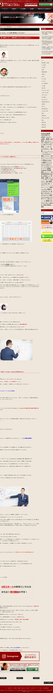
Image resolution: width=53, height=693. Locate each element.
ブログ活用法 (44, 97)
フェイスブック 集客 (45, 92)
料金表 (43, 113)
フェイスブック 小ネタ (45, 90)
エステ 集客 (44, 78)
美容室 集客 (44, 124)
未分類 (43, 69)
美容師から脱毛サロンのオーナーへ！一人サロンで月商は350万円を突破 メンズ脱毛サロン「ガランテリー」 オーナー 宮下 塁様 (47, 43)
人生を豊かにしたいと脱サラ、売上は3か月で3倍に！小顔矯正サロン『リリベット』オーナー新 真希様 (47, 47)
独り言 (43, 120)
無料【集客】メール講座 (45, 62)
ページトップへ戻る (48, 683)
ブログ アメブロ (44, 94)
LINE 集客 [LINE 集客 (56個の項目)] (45, 139)
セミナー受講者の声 (45, 83)
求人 (42, 60)
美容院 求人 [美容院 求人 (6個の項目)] (47, 179)
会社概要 (31, 9)
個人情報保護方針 (49, 0)
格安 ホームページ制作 (45, 117)
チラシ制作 (43, 67)
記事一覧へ (19, 678)
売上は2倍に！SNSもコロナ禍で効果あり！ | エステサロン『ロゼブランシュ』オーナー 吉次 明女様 (47, 52)
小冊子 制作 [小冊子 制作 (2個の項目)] (44, 168)
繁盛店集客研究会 (9, 26)
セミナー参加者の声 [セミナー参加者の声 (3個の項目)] (45, 152)
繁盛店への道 (13, 35)
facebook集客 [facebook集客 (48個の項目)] (45, 133)
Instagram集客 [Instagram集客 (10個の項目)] (44, 135)
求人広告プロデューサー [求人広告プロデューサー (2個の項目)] (47, 172)
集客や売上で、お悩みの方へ (44, 9)
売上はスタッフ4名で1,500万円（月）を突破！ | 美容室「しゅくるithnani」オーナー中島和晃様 (47, 32)
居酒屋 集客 (44, 115)
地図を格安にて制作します (46, 101)
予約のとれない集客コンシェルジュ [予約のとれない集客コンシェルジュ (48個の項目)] (46, 162)
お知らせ (44, 0)
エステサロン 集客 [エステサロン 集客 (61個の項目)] (46, 149)
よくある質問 (23, 9)
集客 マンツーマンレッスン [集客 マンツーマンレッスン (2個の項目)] (47, 185)
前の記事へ (3, 678)
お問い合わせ (33, 688)
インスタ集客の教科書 (26, 438)
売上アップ (43, 106)
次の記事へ (36, 678)
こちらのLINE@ (16, 647)
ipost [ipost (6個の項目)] (49, 135)
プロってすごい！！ (45, 99)
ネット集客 (43, 85)
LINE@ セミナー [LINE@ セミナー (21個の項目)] (46, 137)
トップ (5, 9)
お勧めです (43, 74)
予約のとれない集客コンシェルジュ (22, 35)
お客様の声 (14, 9)
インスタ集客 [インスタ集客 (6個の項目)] (47, 146)
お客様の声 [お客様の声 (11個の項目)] (46, 142)
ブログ (41, 0)
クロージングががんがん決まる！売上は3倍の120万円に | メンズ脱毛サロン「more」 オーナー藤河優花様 (47, 37)
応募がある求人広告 (45, 108)
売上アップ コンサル (31, 35)
